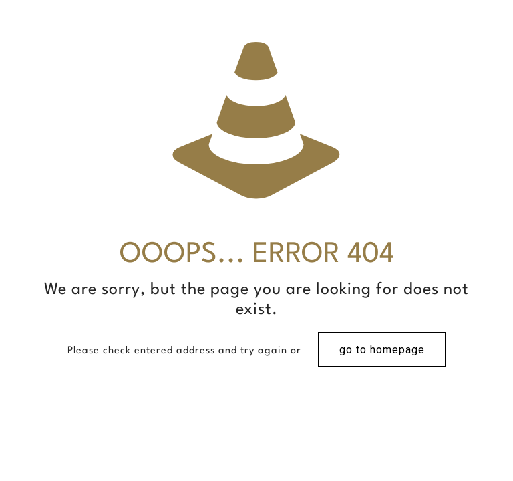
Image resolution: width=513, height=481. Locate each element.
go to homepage (382, 349)
